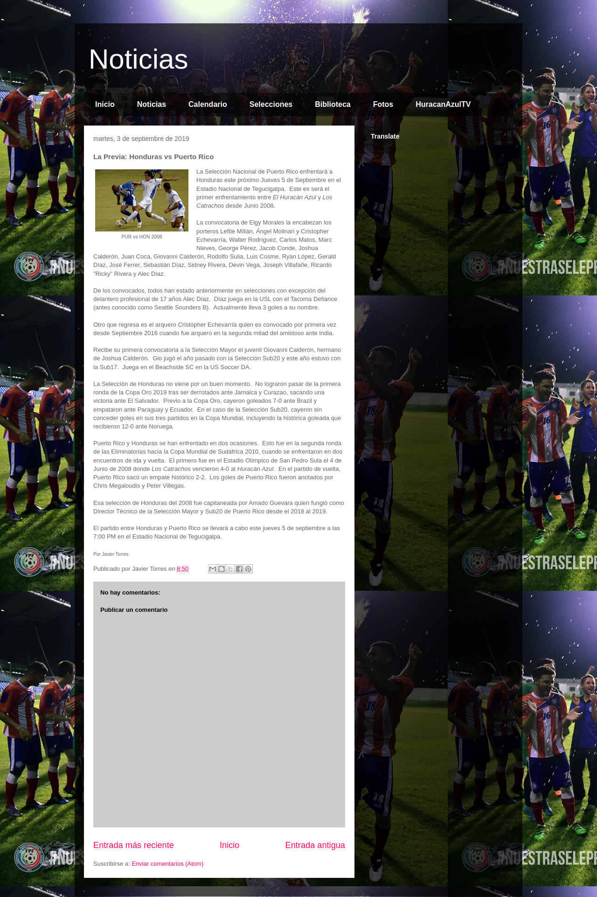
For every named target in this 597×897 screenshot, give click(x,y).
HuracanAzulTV (443, 104)
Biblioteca (332, 104)
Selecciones (271, 104)
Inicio (105, 104)
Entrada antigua (315, 845)
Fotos (383, 104)
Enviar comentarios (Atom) (167, 863)
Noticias (138, 59)
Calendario (207, 104)
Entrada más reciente (133, 845)
